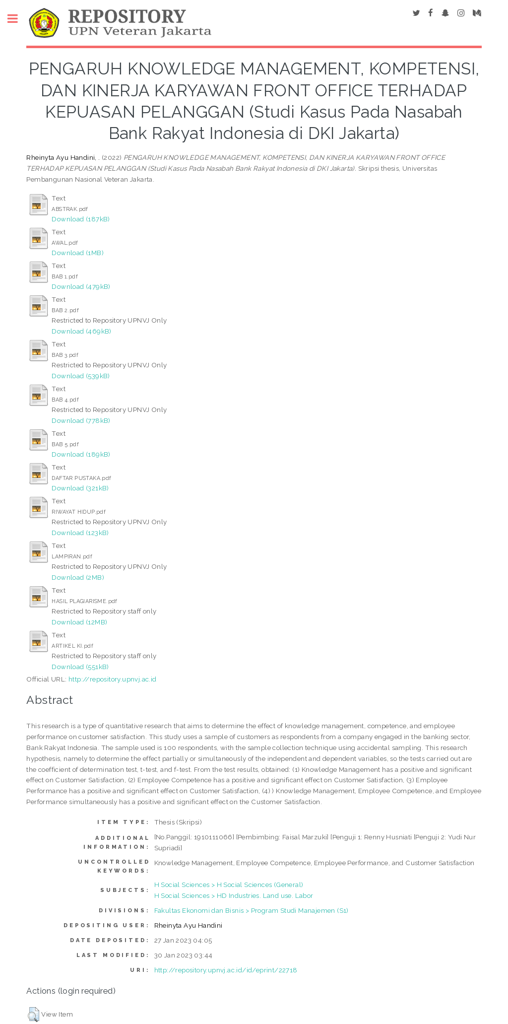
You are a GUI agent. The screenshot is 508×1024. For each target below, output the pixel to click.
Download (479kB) (81, 286)
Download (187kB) (81, 219)
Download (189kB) (81, 454)
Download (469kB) (81, 331)
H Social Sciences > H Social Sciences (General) (229, 884)
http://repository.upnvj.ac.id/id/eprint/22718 (226, 970)
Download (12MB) (79, 622)
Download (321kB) (80, 488)
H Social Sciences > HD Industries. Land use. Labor (234, 895)
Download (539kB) (81, 376)
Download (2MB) (78, 577)
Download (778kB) (81, 420)
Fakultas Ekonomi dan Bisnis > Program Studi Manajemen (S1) (251, 910)
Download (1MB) (78, 253)
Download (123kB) (80, 533)
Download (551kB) (80, 667)
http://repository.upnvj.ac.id (112, 679)
